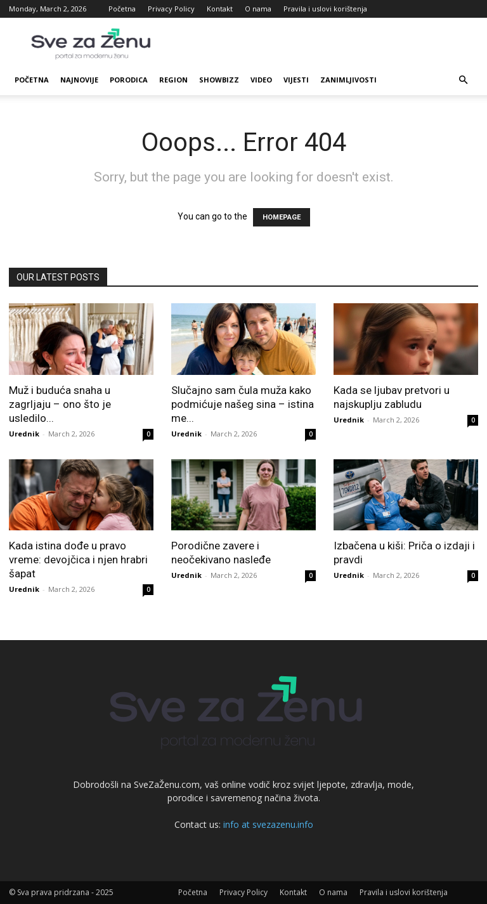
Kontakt (220, 8)
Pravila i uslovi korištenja (325, 8)
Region (173, 79)
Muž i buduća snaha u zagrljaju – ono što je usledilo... (60, 404)
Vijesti (296, 79)
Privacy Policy (171, 8)
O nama (258, 8)
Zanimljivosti (348, 79)
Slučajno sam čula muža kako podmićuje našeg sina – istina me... (242, 404)
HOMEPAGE (282, 217)
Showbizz (219, 79)
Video (261, 79)
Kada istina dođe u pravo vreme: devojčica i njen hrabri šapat (78, 559)
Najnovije (79, 79)
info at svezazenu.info (268, 824)
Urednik (24, 433)
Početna (122, 8)
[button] (463, 80)
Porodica (129, 79)
